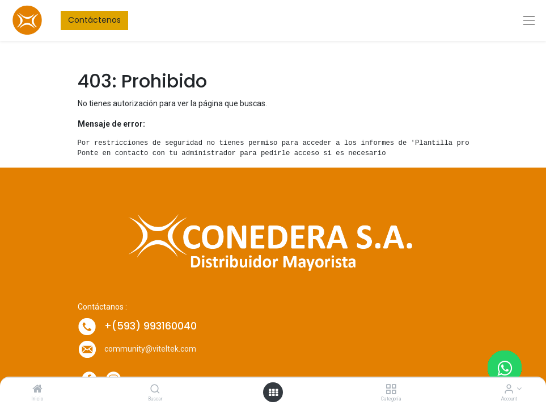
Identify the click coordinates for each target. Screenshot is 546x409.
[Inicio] (37, 389)
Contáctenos (94, 20)
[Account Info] (508, 389)
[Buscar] (155, 389)
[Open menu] (273, 392)
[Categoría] (391, 389)
